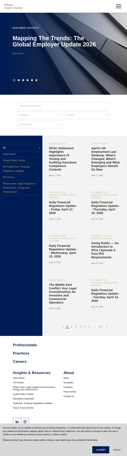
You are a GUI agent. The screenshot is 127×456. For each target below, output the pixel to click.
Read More (18, 53)
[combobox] (20, 106)
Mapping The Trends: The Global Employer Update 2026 (54, 41)
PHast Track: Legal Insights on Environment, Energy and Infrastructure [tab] (19, 187)
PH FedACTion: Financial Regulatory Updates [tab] (16, 168)
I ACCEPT (101, 450)
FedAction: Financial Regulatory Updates (32, 403)
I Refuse (117, 450)
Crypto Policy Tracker (23, 394)
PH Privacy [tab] (9, 177)
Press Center (70, 392)
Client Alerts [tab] (9, 154)
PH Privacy (18, 382)
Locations (68, 387)
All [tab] (4, 147)
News (66, 378)
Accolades (68, 382)
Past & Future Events (23, 408)
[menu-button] (118, 6)
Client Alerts (19, 378)
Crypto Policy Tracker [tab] (14, 160)
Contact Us (69, 396)
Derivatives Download (23, 398)
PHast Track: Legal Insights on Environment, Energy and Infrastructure (34, 388)
